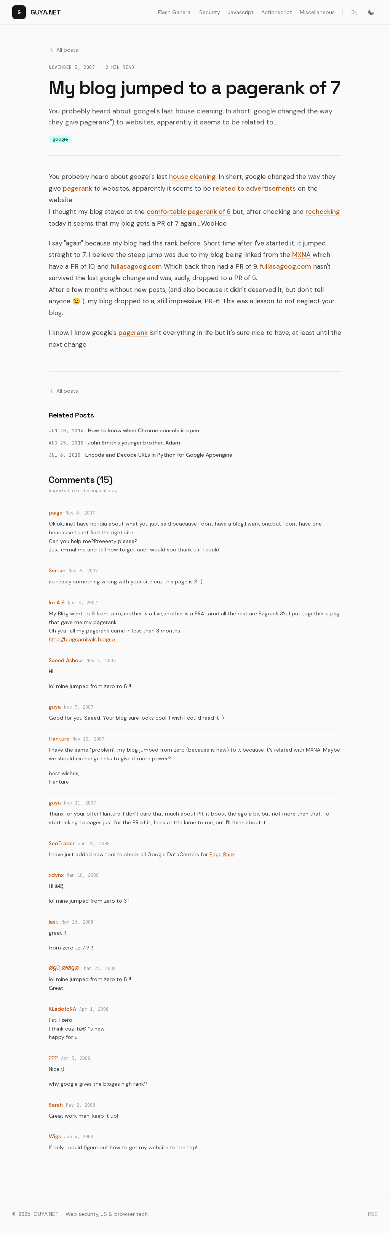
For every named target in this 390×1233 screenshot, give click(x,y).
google (60, 139)
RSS (373, 1214)
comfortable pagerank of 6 (189, 211)
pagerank (77, 188)
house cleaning (192, 176)
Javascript (241, 12)
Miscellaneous (317, 12)
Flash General (175, 12)
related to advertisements (254, 188)
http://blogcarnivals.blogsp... (83, 639)
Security (209, 12)
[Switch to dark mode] (371, 12)
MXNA (301, 254)
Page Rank (222, 854)
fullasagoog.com (136, 266)
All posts (63, 49)
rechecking (322, 211)
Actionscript (276, 12)
